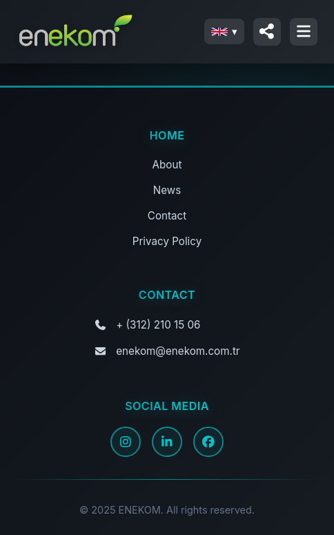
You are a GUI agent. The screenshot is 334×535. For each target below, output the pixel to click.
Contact (167, 215)
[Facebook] (208, 442)
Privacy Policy (167, 241)
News (167, 190)
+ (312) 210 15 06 (158, 324)
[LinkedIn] (167, 442)
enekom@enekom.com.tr (177, 351)
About (167, 164)
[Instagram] (125, 442)
